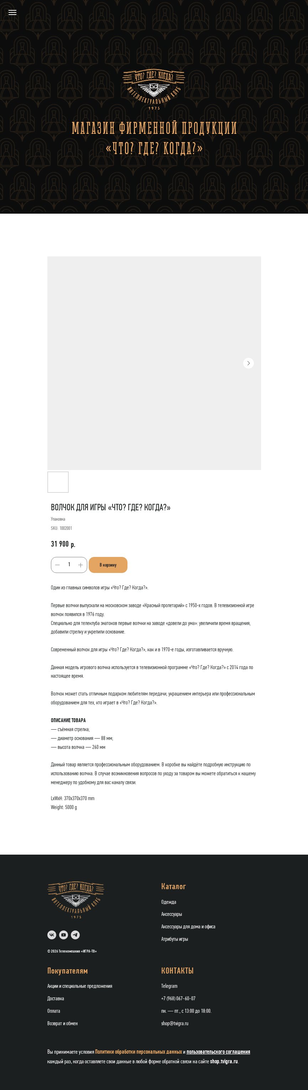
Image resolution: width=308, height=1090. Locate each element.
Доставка (55, 999)
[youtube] (63, 934)
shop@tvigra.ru (174, 1024)
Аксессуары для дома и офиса (188, 927)
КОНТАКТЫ (177, 971)
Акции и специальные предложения (79, 986)
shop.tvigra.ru (224, 1061)
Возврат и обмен (62, 1024)
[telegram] (75, 934)
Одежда (168, 902)
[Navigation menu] (12, 12)
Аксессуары (171, 914)
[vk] (51, 934)
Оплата (53, 1011)
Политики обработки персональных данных (138, 1051)
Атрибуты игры (174, 939)
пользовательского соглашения (218, 1051)
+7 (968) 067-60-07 (178, 999)
